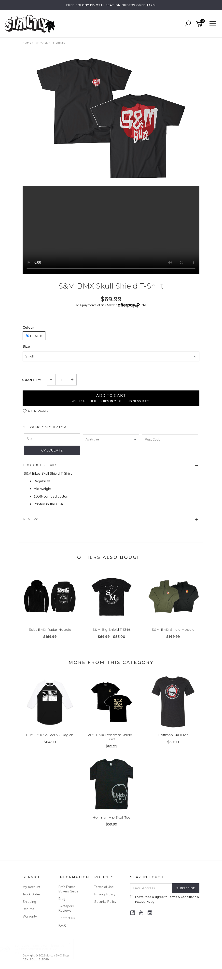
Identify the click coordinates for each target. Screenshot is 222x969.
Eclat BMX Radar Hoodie (49, 629)
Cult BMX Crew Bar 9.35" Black (40, 948)
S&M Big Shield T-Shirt (111, 629)
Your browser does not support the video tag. (111, 230)
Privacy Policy (104, 894)
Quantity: (31, 379)
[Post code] (170, 439)
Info (143, 305)
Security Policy (105, 902)
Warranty (30, 916)
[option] (111, 119)
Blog (61, 899)
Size (26, 346)
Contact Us (66, 918)
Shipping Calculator (44, 427)
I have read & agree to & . (164, 899)
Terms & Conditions (182, 897)
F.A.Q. (62, 925)
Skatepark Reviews (66, 908)
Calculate (52, 450)
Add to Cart (111, 398)
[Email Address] (151, 888)
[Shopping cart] (200, 24)
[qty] (52, 438)
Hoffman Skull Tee (173, 735)
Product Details (40, 465)
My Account (31, 887)
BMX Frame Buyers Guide (68, 889)
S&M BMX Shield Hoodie (173, 629)
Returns (28, 909)
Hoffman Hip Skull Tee (111, 817)
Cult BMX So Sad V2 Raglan (49, 735)
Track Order (31, 894)
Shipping (29, 902)
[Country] (111, 439)
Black (34, 336)
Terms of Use (104, 887)
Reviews (31, 519)
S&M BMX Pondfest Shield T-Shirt (111, 737)
